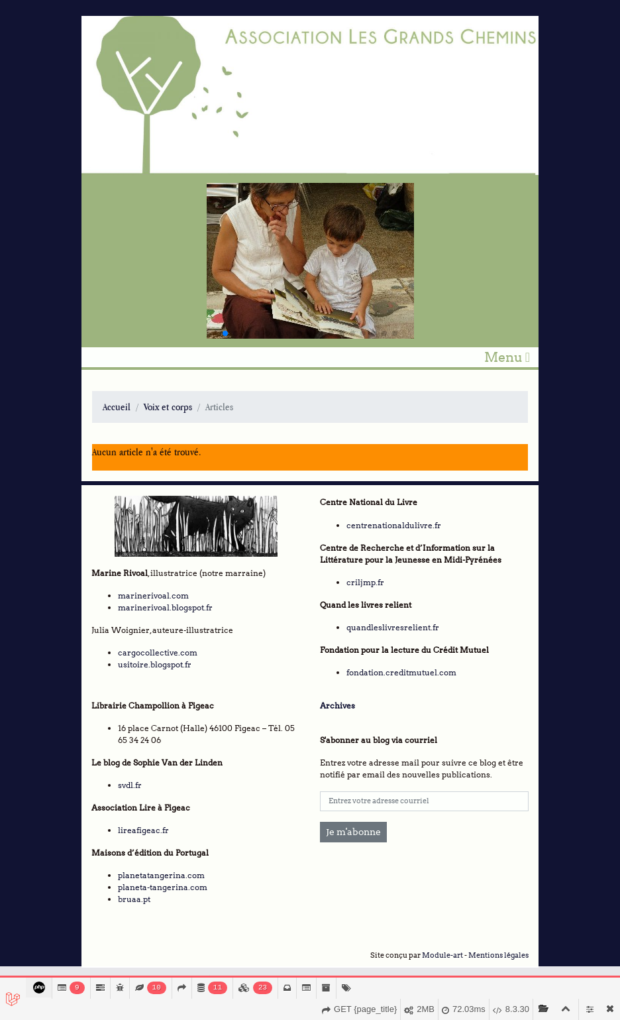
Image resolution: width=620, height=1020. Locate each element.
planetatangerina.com (161, 875)
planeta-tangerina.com (162, 887)
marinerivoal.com (153, 595)
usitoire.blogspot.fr (154, 664)
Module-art (442, 955)
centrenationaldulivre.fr (393, 525)
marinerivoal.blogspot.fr (165, 607)
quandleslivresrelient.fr (392, 627)
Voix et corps (168, 406)
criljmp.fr (365, 582)
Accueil (116, 406)
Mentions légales (498, 955)
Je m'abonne (353, 831)
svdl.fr (130, 785)
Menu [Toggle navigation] (507, 357)
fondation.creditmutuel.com (401, 672)
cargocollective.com (157, 652)
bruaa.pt (134, 899)
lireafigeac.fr (143, 830)
